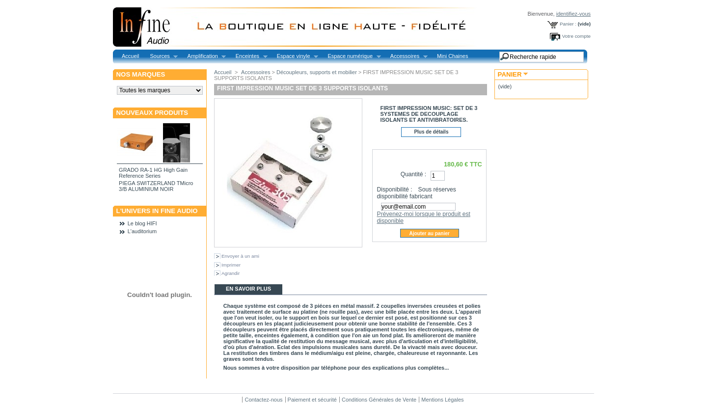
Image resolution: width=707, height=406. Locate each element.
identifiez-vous (573, 14)
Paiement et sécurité (312, 400)
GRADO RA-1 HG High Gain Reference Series (153, 173)
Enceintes (249, 56)
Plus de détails (431, 132)
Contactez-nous (263, 400)
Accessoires (406, 56)
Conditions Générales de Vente (379, 400)
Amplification (204, 56)
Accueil (130, 56)
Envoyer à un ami (240, 256)
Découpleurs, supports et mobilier (316, 72)
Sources (161, 56)
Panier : (568, 24)
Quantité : (413, 174)
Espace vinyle (295, 56)
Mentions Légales (442, 400)
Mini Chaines (452, 56)
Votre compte (576, 36)
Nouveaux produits (152, 112)
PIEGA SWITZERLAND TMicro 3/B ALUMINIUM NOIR (156, 186)
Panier (510, 74)
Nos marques (140, 74)
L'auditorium (142, 231)
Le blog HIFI (142, 223)
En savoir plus (248, 289)
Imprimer (231, 265)
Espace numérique (351, 56)
